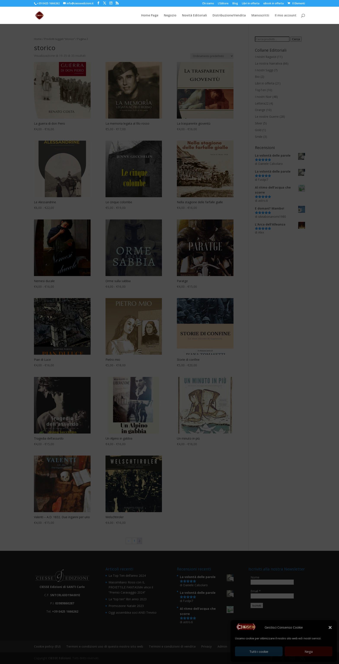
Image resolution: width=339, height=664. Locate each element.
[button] (330, 627)
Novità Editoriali (194, 15)
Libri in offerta (250, 3)
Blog (235, 3)
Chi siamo (208, 3)
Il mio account (285, 15)
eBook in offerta (273, 3)
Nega (309, 651)
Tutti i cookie (258, 651)
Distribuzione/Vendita (229, 15)
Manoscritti (260, 15)
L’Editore (223, 3)
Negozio (170, 15)
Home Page (149, 15)
